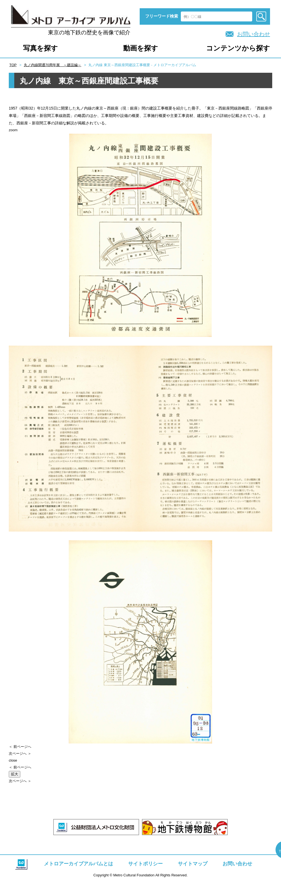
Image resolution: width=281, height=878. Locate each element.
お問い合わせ (253, 34)
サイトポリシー (145, 863)
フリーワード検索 (161, 16)
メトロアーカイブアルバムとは (78, 863)
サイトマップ (192, 863)
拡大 (14, 774)
